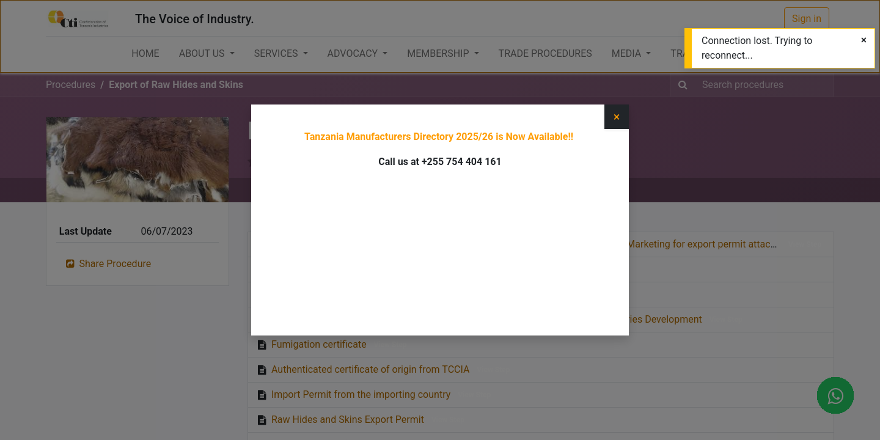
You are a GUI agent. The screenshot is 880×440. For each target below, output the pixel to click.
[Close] (864, 40)
